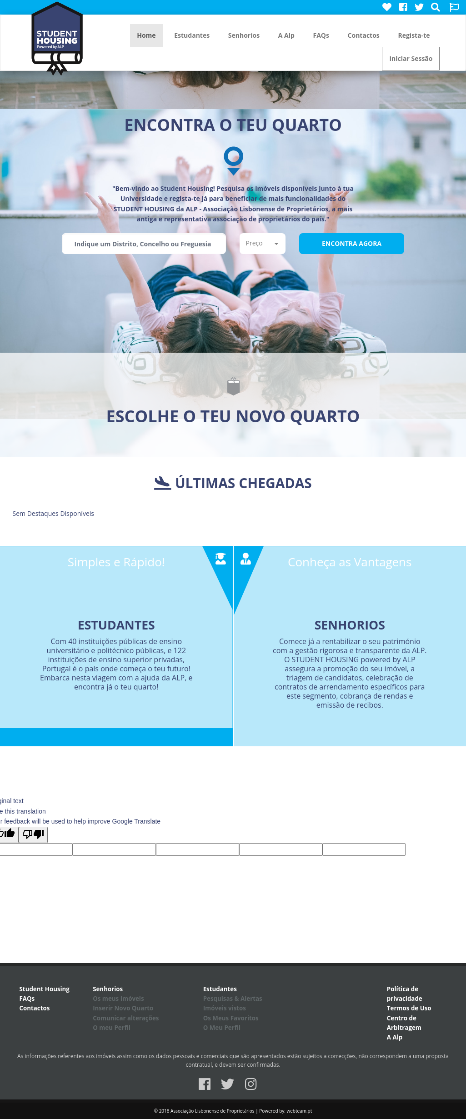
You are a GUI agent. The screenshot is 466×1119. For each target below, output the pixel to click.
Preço (262, 243)
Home (146, 35)
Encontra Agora (351, 243)
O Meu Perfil (222, 1028)
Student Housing (45, 989)
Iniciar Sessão (410, 58)
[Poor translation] (33, 835)
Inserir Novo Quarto (123, 1008)
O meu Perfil (111, 1028)
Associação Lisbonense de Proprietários (212, 1111)
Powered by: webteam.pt (285, 1111)
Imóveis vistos (224, 1008)
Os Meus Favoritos (231, 1018)
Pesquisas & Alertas (232, 998)
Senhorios (244, 35)
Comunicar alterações (126, 1018)
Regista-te (414, 35)
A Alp (286, 35)
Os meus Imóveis (118, 998)
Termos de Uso (409, 1008)
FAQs (321, 35)
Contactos (364, 35)
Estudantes (192, 35)
